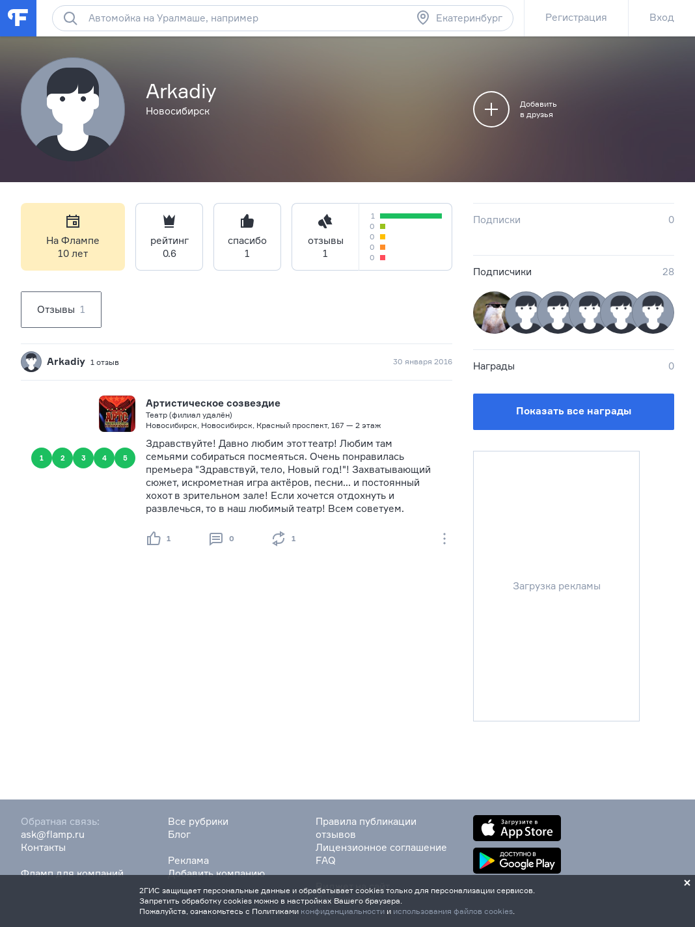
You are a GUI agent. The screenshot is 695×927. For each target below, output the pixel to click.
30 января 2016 (422, 361)
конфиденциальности (343, 911)
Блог (179, 834)
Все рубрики (198, 821)
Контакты (43, 847)
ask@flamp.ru (53, 834)
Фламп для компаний (72, 873)
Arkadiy (66, 361)
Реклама (188, 860)
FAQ (326, 860)
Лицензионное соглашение (381, 847)
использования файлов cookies (453, 911)
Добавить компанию (216, 873)
